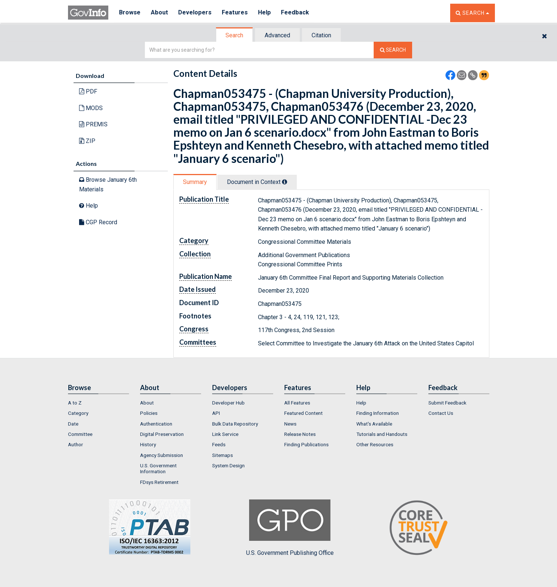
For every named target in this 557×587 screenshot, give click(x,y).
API (216, 413)
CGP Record (98, 222)
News (290, 424)
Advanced (277, 35)
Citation (321, 35)
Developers (196, 12)
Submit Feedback (447, 403)
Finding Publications (306, 444)
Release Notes (300, 434)
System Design (228, 465)
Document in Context (257, 181)
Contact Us (440, 413)
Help (266, 12)
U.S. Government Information (158, 468)
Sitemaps (222, 455)
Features (236, 12)
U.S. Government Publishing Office (290, 527)
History (148, 444)
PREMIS (93, 124)
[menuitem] (98, 402)
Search (234, 35)
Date (73, 424)
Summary (195, 181)
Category (78, 413)
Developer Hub (228, 403)
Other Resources (374, 444)
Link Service (225, 434)
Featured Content (303, 413)
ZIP (87, 140)
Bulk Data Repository (235, 424)
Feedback (297, 12)
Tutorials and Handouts (381, 434)
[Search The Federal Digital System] (393, 50)
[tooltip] (284, 182)
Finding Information (377, 413)
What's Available (374, 424)
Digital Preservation (162, 434)
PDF (88, 91)
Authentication (156, 424)
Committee (80, 434)
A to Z (75, 403)
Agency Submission (161, 455)
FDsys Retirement (159, 482)
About (160, 12)
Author (75, 444)
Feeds (218, 444)
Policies (148, 413)
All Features (297, 403)
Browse (130, 12)
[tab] (235, 35)
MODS (91, 108)
